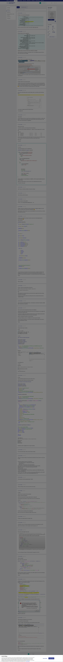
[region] (31, 658)
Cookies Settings (45, 658)
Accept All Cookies (51, 658)
